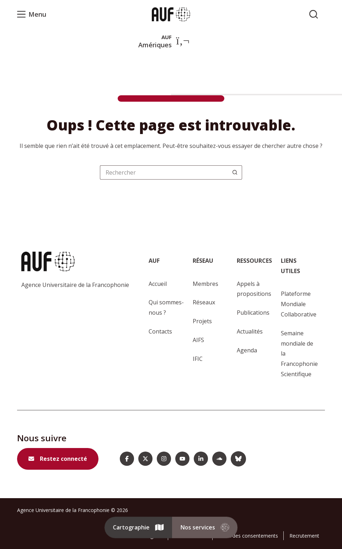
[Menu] (31, 14)
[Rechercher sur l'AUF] (313, 14)
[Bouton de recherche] (235, 172)
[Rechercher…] (164, 172)
